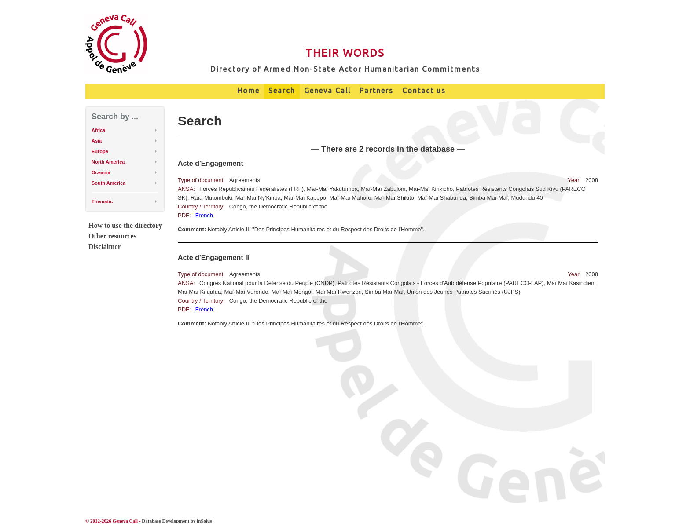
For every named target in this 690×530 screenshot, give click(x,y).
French (204, 215)
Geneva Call (327, 91)
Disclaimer (104, 246)
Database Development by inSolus (177, 520)
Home (248, 91)
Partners (376, 91)
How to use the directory (125, 225)
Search (281, 91)
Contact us (424, 91)
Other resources (112, 236)
